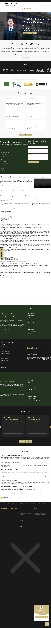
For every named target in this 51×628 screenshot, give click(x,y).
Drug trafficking (3, 216)
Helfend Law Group (23, 510)
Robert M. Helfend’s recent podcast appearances (9, 277)
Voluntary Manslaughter (5, 349)
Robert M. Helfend (4, 511)
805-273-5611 (31, 10)
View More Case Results (25, 134)
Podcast (21, 1)
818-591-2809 (25, 10)
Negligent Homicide (5, 362)
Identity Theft (30, 326)
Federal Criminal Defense (4, 152)
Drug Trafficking (3, 156)
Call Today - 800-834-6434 (30, 33)
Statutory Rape (30, 382)
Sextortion (30, 384)
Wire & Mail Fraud (31, 313)
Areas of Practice (3, 1)
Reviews (14, 1)
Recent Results (9, 1)
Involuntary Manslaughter (6, 351)
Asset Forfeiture (31, 329)
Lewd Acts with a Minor (32, 378)
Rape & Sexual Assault (32, 375)
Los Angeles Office (7, 503)
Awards (18, 1)
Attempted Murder (4, 344)
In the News (26, 1)
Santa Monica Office (15, 503)
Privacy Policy (35, 503)
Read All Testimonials (25, 441)
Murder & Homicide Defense (5, 150)
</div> (8, 588)
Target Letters (30, 333)
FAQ (31, 503)
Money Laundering (31, 315)
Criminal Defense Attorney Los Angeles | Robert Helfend (23, 530)
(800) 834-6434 (25, 8)
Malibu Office (21, 503)
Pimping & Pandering (32, 396)
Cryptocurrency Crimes (32, 320)
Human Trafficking (31, 387)
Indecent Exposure (31, 391)
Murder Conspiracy (4, 358)
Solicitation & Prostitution (33, 393)
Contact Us (30, 1)
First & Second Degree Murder (7, 342)
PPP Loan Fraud (31, 324)
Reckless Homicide (4, 360)
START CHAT (42, 616)
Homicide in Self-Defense (6, 355)
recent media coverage (23, 277)
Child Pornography (3, 161)
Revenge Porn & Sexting (32, 389)
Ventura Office (27, 503)
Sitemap (45, 503)
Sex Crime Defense (3, 154)
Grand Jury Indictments (32, 331)
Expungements (2, 170)
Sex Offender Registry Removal (34, 400)
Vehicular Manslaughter (4, 165)
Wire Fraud (2, 168)
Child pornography (4, 218)
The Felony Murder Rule (5, 346)
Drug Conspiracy (3, 159)
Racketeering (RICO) (32, 317)
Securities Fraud (31, 322)
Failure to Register (31, 398)
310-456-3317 (19, 10)
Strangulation (3, 367)
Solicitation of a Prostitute (5, 163)
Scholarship (41, 503)
